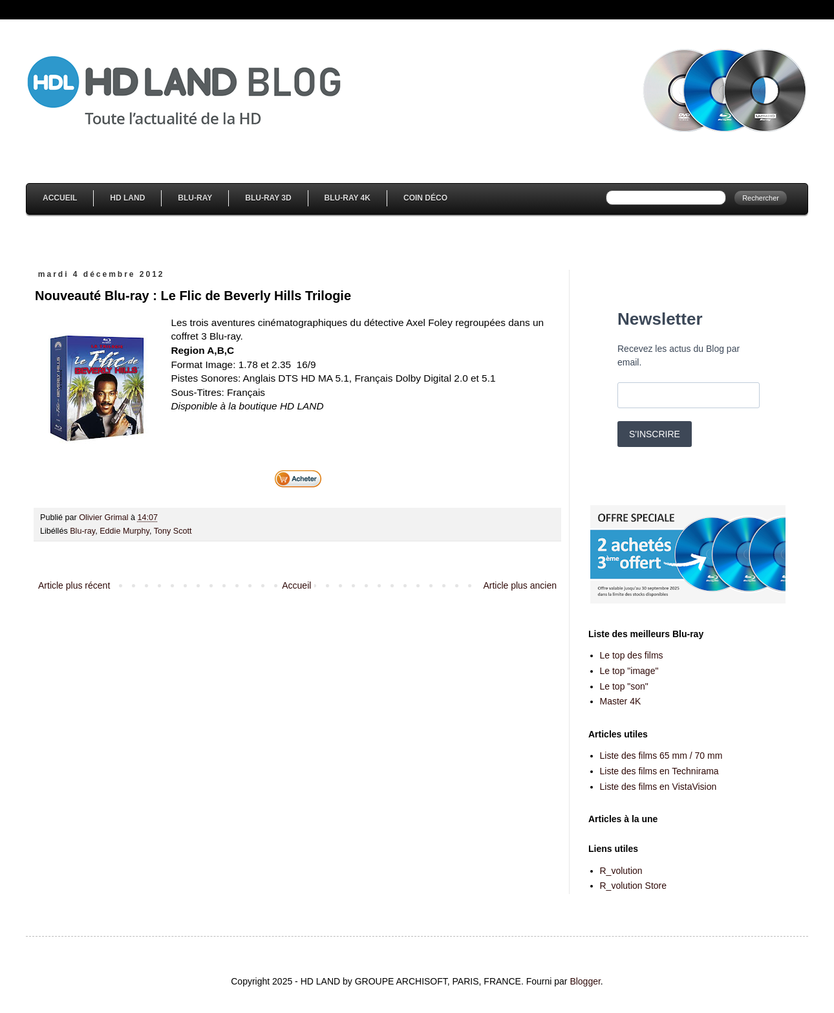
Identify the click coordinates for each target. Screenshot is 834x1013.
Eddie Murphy (124, 531)
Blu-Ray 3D (268, 197)
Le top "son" (624, 686)
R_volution (621, 871)
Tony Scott (173, 531)
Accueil (60, 197)
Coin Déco (425, 197)
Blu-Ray (195, 197)
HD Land (127, 197)
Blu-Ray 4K (347, 197)
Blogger (585, 981)
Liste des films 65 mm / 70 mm (661, 755)
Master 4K (620, 701)
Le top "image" (629, 671)
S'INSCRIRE (654, 434)
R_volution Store (633, 885)
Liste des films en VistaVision (658, 786)
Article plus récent (74, 585)
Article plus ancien (520, 585)
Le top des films (631, 655)
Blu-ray (82, 531)
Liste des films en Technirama (659, 771)
